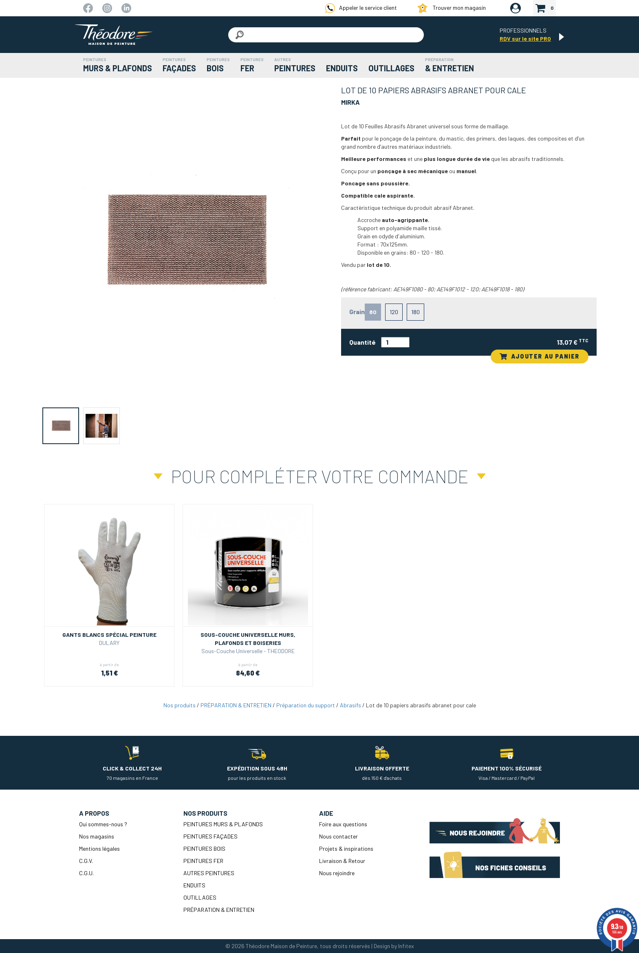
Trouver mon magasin (451, 8)
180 (415, 311)
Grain (357, 311)
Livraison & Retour (342, 860)
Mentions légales (99, 848)
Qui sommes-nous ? (103, 824)
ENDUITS (194, 885)
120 (394, 311)
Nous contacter (338, 836)
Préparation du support (305, 705)
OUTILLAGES (199, 897)
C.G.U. (86, 872)
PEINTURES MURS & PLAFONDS (223, 824)
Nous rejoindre (337, 872)
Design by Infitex (394, 945)
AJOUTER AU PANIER (540, 356)
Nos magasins (96, 836)
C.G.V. (86, 860)
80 (373, 311)
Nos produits (179, 705)
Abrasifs (350, 705)
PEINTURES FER (203, 860)
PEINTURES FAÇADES (210, 836)
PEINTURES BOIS (204, 848)
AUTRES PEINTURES (208, 872)
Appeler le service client (361, 8)
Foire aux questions (343, 824)
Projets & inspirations (346, 848)
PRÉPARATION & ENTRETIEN (236, 705)
